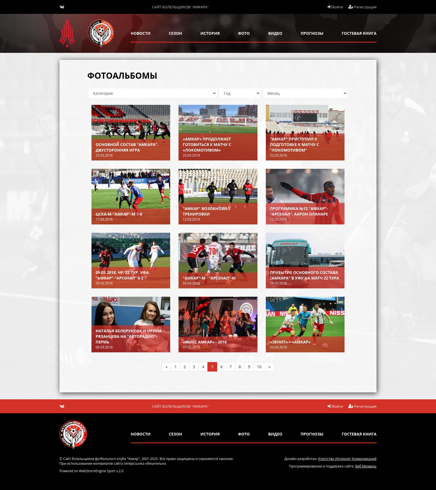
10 (259, 366)
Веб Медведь (365, 466)
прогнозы (312, 33)
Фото (244, 33)
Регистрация (362, 6)
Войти (335, 6)
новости (140, 33)
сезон (175, 33)
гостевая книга (359, 33)
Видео (275, 33)
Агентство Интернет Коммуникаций (347, 458)
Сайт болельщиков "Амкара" (180, 6)
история (210, 33)
